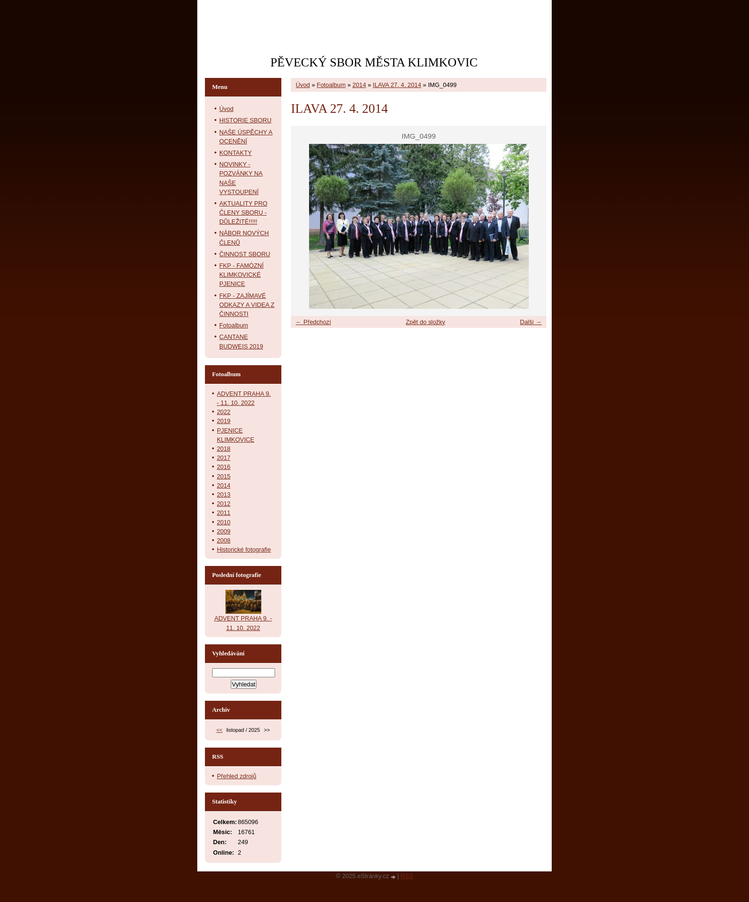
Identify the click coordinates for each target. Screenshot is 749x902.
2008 (223, 540)
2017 (223, 457)
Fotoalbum (331, 84)
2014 (359, 84)
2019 (223, 420)
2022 (223, 411)
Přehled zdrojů (237, 776)
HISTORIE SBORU (245, 120)
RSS (407, 876)
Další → (531, 322)
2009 (223, 531)
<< (219, 730)
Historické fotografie (244, 549)
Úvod (303, 84)
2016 (223, 466)
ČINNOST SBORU (244, 254)
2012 (223, 503)
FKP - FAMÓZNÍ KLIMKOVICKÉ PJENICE (241, 274)
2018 (223, 448)
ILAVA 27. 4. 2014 (397, 84)
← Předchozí (313, 322)
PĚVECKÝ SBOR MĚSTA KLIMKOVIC (374, 62)
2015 (223, 476)
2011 (223, 512)
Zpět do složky (425, 322)
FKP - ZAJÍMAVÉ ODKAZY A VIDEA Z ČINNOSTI (247, 304)
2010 (223, 522)
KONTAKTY (235, 152)
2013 (223, 494)
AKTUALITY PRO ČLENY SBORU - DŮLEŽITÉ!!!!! (243, 212)
